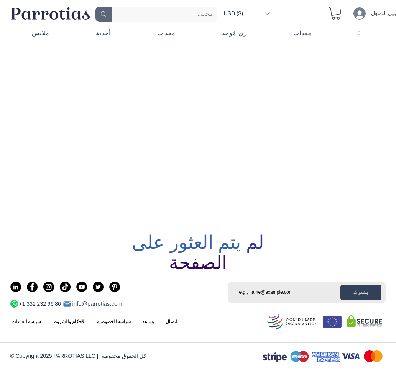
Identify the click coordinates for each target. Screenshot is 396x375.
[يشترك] (360, 292)
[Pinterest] (114, 287)
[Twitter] (98, 287)
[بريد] (67, 304)
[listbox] (246, 13)
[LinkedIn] (15, 287)
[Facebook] (32, 287)
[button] (246, 13)
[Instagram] (48, 287)
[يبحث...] (170, 14)
